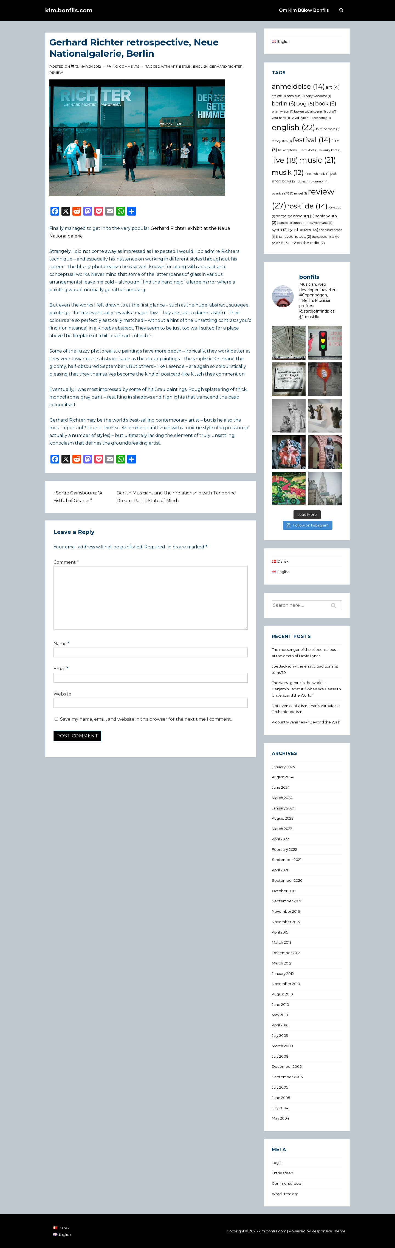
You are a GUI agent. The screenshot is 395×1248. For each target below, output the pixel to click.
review (56, 72)
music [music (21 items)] (317, 160)
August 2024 (283, 777)
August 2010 (282, 994)
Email (59, 668)
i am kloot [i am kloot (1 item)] (309, 150)
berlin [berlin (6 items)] (283, 103)
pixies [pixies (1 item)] (303, 181)
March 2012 (281, 963)
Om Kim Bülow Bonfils (304, 10)
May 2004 (280, 1118)
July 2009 (280, 1035)
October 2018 (284, 891)
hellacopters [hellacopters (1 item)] (289, 150)
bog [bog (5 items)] (305, 104)
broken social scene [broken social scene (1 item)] (310, 111)
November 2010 (286, 983)
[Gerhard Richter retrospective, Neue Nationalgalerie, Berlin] (88, 66)
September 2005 (287, 1077)
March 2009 (282, 1046)
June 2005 (281, 1097)
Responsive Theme (329, 1231)
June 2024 (281, 787)
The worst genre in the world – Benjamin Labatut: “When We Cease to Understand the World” (306, 688)
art (174, 66)
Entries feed (282, 1173)
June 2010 (280, 1004)
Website (62, 694)
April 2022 (280, 839)
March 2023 (282, 828)
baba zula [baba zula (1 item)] (296, 96)
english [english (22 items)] (293, 127)
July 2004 (280, 1108)
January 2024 (283, 808)
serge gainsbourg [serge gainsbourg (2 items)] (295, 216)
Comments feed (286, 1183)
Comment (66, 562)
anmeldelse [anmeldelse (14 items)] (298, 86)
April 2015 (280, 932)
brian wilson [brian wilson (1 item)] (282, 111)
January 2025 (283, 767)
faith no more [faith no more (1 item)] (327, 129)
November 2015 (286, 922)
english (200, 66)
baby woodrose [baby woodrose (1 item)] (318, 96)
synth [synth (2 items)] (279, 229)
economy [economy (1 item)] (322, 118)
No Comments (126, 66)
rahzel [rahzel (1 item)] (300, 193)
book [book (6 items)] (325, 103)
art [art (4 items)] (333, 87)
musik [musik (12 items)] (288, 172)
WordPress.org (285, 1194)
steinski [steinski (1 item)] (284, 223)
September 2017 (286, 901)
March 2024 (282, 797)
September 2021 (286, 859)
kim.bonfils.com (68, 10)
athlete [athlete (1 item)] (279, 96)
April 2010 (280, 1025)
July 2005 (280, 1087)
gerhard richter (225, 66)
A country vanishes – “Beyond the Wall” (306, 722)
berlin (185, 66)
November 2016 (286, 911)
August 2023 (283, 818)
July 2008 (280, 1056)
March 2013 (282, 942)
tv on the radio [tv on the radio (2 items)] (308, 243)
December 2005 (286, 1066)
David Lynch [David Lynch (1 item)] (302, 118)
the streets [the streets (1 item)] (321, 237)
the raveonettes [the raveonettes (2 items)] (293, 236)
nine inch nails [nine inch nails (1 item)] (316, 174)
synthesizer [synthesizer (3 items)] (303, 229)
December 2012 (286, 953)
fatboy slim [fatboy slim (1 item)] (282, 141)
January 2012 (283, 973)
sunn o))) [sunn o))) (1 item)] (301, 223)
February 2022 (284, 849)
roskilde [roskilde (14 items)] (307, 206)
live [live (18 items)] (285, 160)
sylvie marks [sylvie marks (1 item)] (321, 223)
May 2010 (280, 1015)
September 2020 (287, 880)
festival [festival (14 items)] (312, 140)
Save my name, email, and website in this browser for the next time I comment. (146, 719)
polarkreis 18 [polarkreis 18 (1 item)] (282, 193)
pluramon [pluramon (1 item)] (320, 181)
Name (60, 643)
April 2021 (280, 870)
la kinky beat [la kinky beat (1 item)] (330, 150)
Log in (277, 1162)
